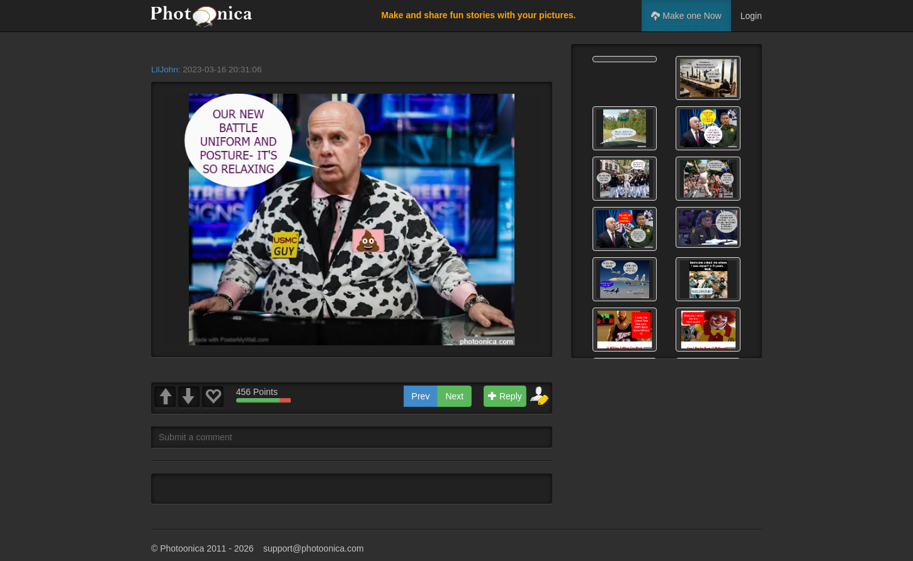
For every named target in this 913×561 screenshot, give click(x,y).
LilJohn (164, 69)
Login (751, 16)
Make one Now (686, 16)
